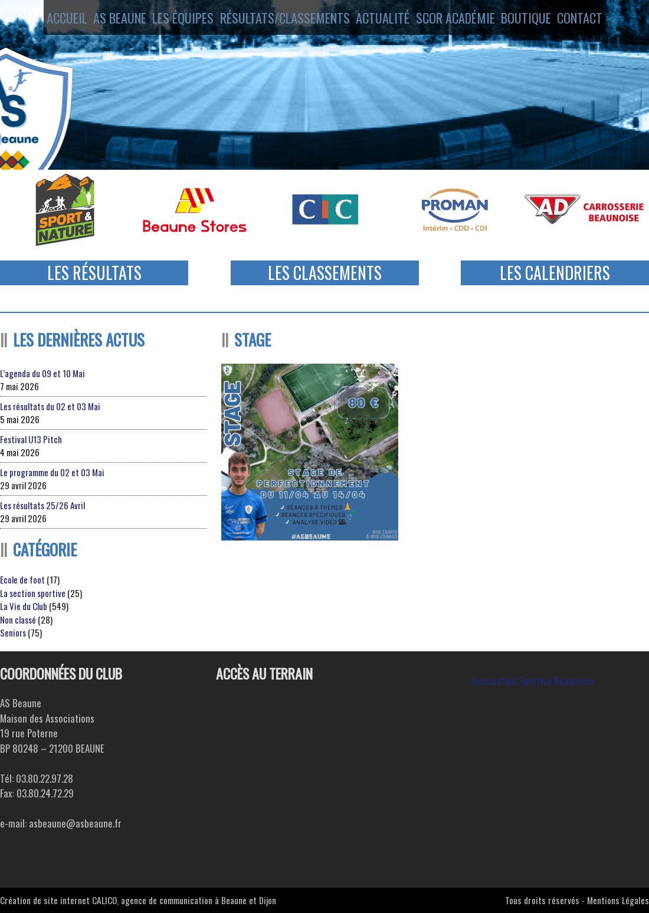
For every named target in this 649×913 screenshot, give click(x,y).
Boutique (535, 19)
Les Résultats (94, 273)
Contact (598, 19)
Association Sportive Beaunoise (532, 680)
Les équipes (180, 19)
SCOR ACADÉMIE (459, 19)
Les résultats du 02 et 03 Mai (50, 406)
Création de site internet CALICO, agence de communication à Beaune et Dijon (138, 900)
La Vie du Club (23, 605)
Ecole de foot (22, 579)
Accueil (48, 19)
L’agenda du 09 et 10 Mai (42, 373)
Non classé (18, 619)
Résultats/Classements (282, 19)
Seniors (13, 632)
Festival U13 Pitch (31, 439)
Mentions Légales (618, 900)
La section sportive (32, 592)
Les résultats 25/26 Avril (42, 505)
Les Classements (325, 273)
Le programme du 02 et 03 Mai (52, 472)
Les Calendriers (555, 273)
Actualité (381, 19)
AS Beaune (110, 19)
